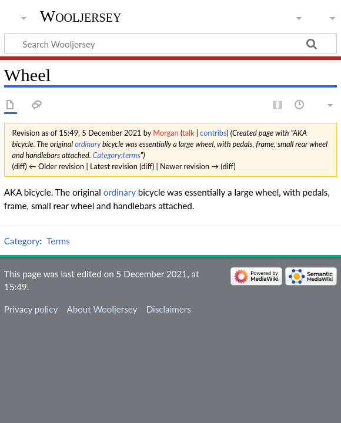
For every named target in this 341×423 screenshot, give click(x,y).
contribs (213, 132)
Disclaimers (168, 309)
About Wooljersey (101, 309)
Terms (58, 241)
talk (188, 132)
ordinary (88, 144)
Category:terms (117, 155)
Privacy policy (31, 309)
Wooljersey (81, 16)
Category (22, 241)
